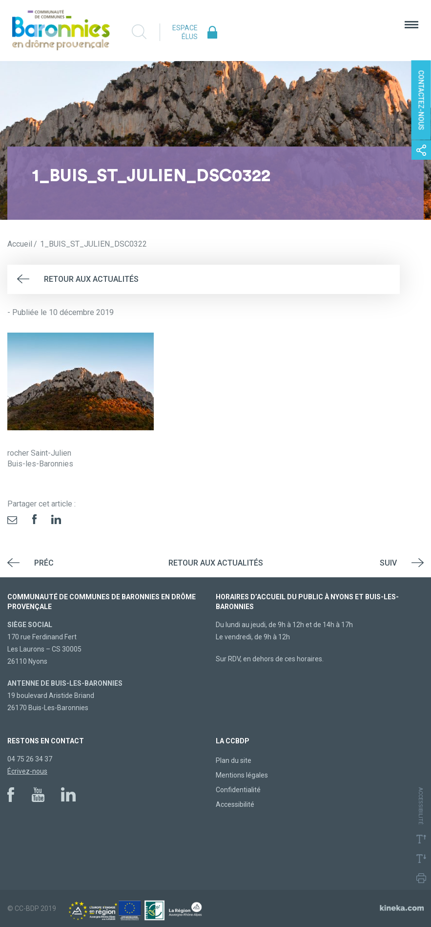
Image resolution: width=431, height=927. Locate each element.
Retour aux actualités (91, 279)
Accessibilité (235, 804)
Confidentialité (238, 790)
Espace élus (185, 32)
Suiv (388, 563)
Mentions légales (242, 775)
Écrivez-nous (27, 771)
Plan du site (233, 760)
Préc (44, 563)
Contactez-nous (421, 100)
